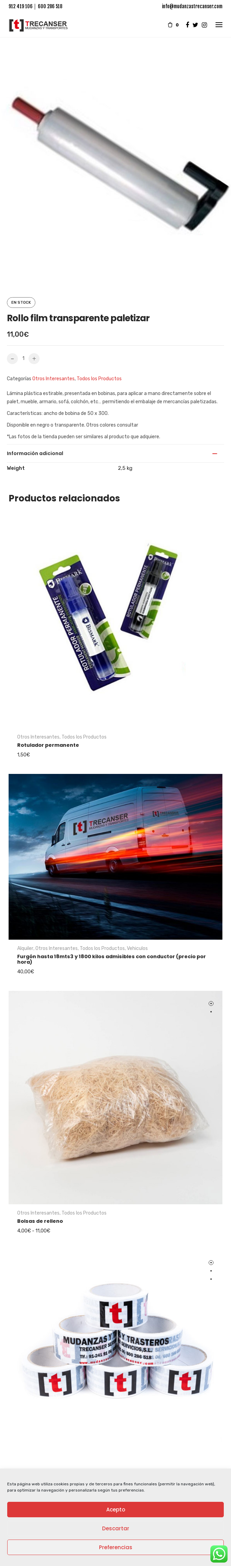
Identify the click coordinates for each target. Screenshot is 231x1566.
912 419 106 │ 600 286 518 (35, 6)
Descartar (115, 1528)
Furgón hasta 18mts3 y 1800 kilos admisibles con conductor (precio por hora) (111, 958)
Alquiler (25, 947)
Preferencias (115, 1547)
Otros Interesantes (53, 379)
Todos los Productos (99, 379)
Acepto (115, 1509)
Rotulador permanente (48, 744)
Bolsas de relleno (40, 1220)
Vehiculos (137, 947)
